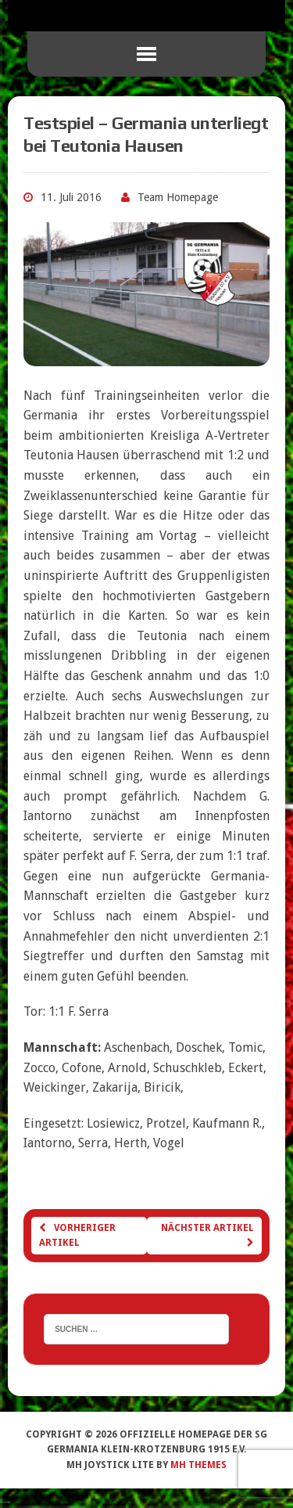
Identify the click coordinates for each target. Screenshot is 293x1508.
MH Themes (198, 1464)
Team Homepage (178, 197)
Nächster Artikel (207, 1234)
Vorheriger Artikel (77, 1235)
